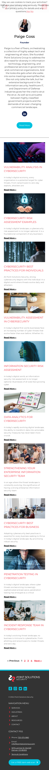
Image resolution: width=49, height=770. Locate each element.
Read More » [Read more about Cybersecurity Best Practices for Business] (10, 546)
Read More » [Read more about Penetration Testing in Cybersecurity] (10, 597)
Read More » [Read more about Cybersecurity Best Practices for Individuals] (10, 289)
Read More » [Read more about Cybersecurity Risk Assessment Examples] (10, 238)
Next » (38, 660)
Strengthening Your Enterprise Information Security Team (22, 472)
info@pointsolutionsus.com (23, 744)
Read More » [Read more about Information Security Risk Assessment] (10, 388)
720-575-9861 (23, 737)
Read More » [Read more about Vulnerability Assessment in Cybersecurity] (10, 337)
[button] (24, 125)
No (31, 11)
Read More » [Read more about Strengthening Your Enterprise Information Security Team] (10, 494)
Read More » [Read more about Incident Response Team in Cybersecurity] (10, 648)
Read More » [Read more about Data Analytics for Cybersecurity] (10, 439)
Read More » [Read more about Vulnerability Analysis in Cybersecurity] (10, 190)
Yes (28, 11)
